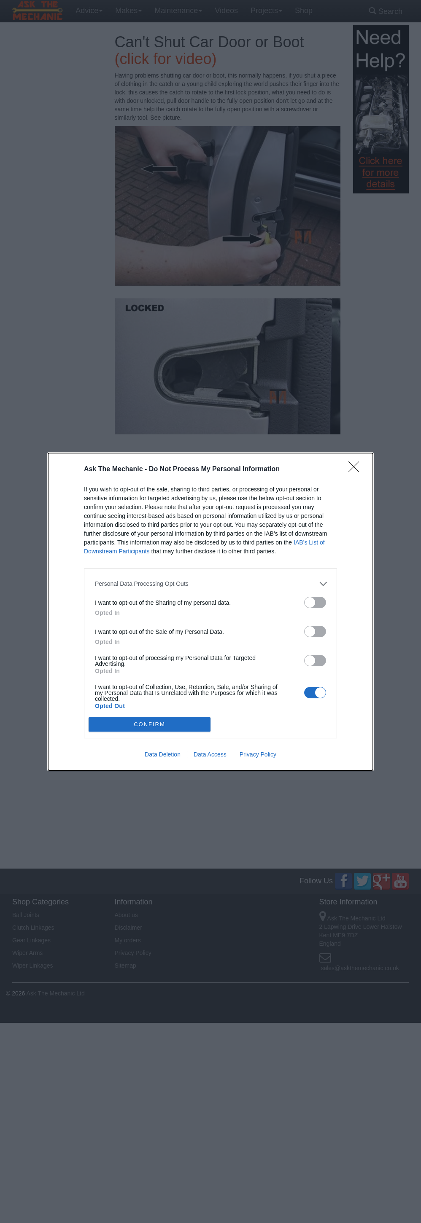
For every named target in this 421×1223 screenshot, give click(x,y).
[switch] (315, 602)
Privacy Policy (258, 754)
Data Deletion (163, 754)
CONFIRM (149, 724)
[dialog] (210, 611)
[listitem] (210, 583)
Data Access (210, 754)
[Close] (356, 469)
